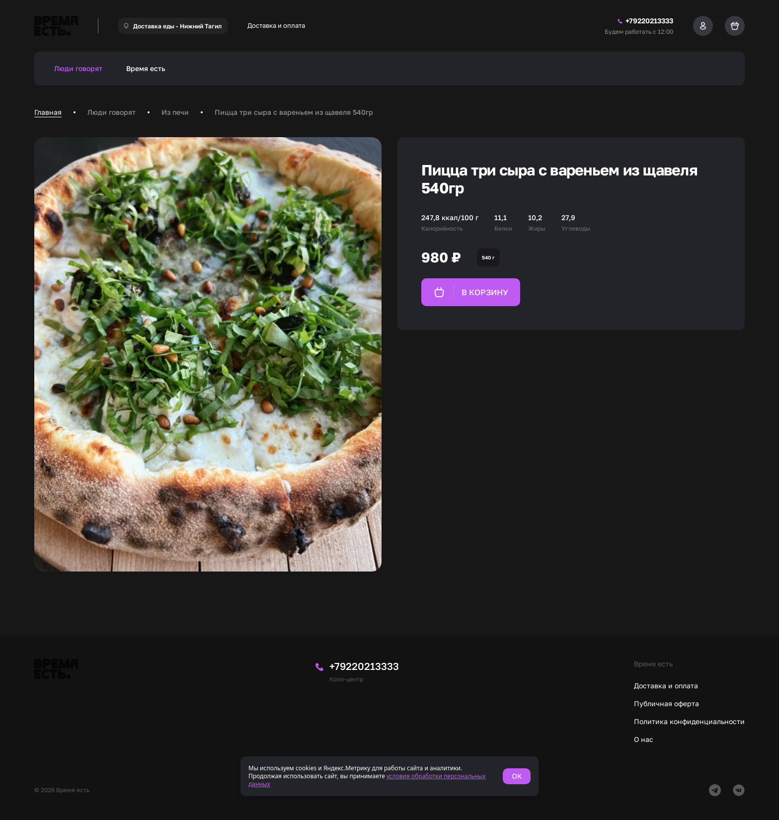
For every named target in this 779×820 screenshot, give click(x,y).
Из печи (175, 112)
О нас (643, 739)
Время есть (145, 68)
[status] (389, 776)
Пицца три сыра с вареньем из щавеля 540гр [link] (294, 112)
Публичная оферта (666, 703)
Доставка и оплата (276, 25)
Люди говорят (78, 68)
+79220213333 (364, 666)
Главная (48, 112)
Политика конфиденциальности (689, 721)
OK (517, 776)
